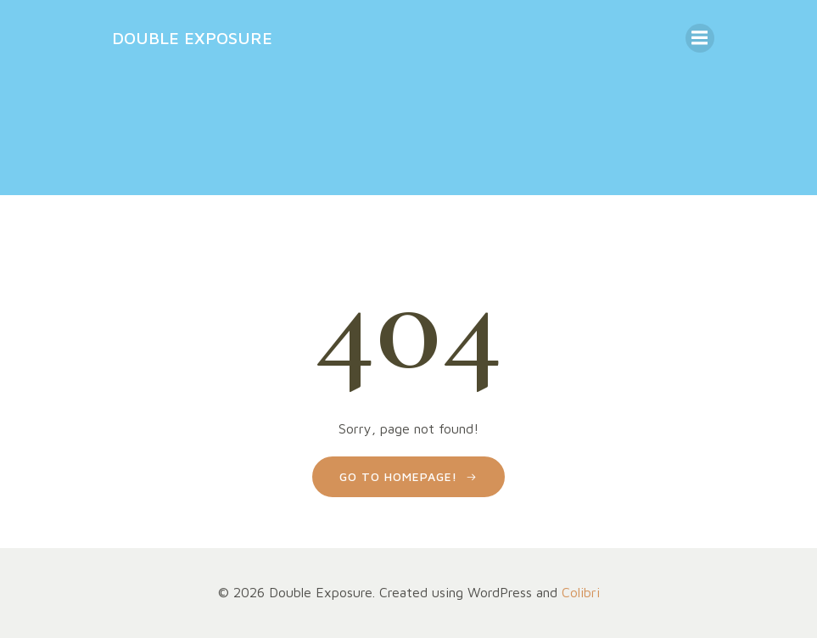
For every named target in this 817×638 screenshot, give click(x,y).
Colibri (581, 592)
